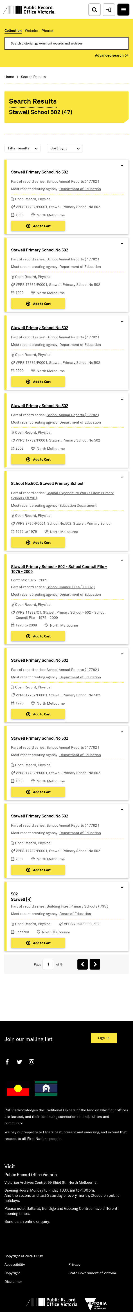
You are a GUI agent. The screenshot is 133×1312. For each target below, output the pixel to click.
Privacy (74, 1264)
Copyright (12, 1273)
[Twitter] (19, 1062)
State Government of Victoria (92, 1273)
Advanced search (111, 56)
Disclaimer (13, 1281)
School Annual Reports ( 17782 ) (73, 181)
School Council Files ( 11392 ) (71, 587)
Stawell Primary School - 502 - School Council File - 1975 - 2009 (59, 569)
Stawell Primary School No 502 (39, 172)
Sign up (104, 1038)
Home (9, 77)
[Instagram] (31, 1062)
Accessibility (15, 1264)
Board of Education (75, 914)
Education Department (78, 505)
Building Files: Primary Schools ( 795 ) (77, 906)
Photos (47, 31)
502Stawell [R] (21, 897)
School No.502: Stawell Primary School (47, 484)
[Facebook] (7, 1062)
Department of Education (80, 189)
